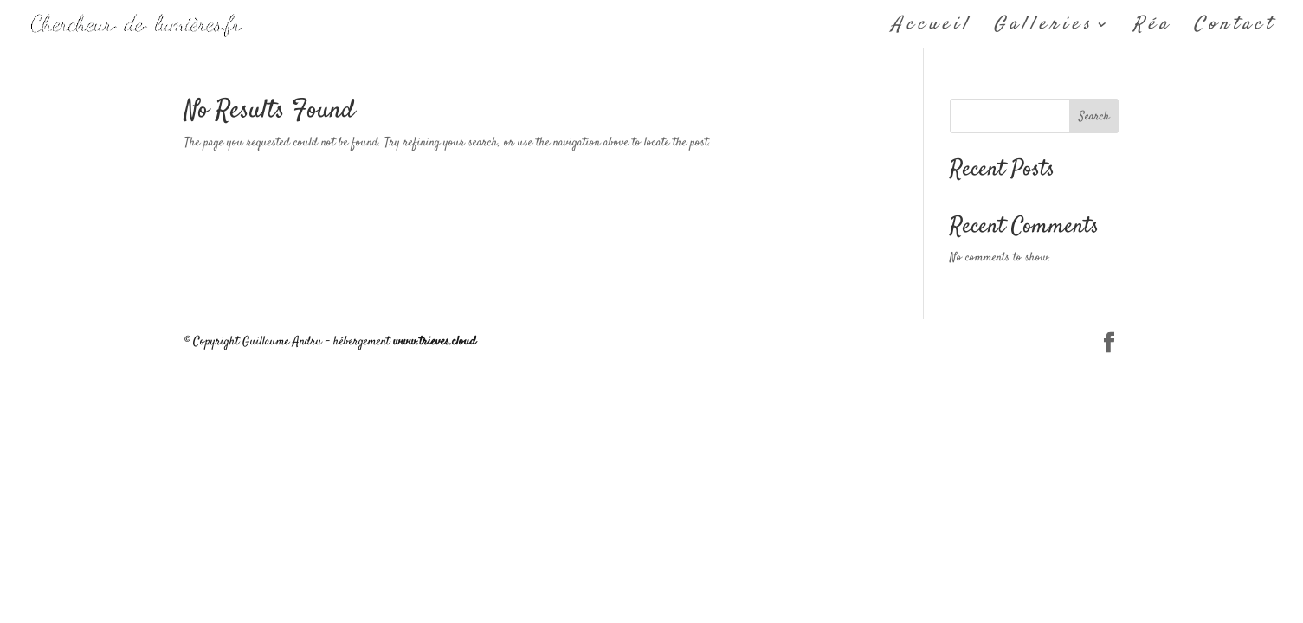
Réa (1152, 27)
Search (1094, 116)
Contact (1234, 27)
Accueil (931, 27)
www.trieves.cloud (434, 341)
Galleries (1043, 27)
